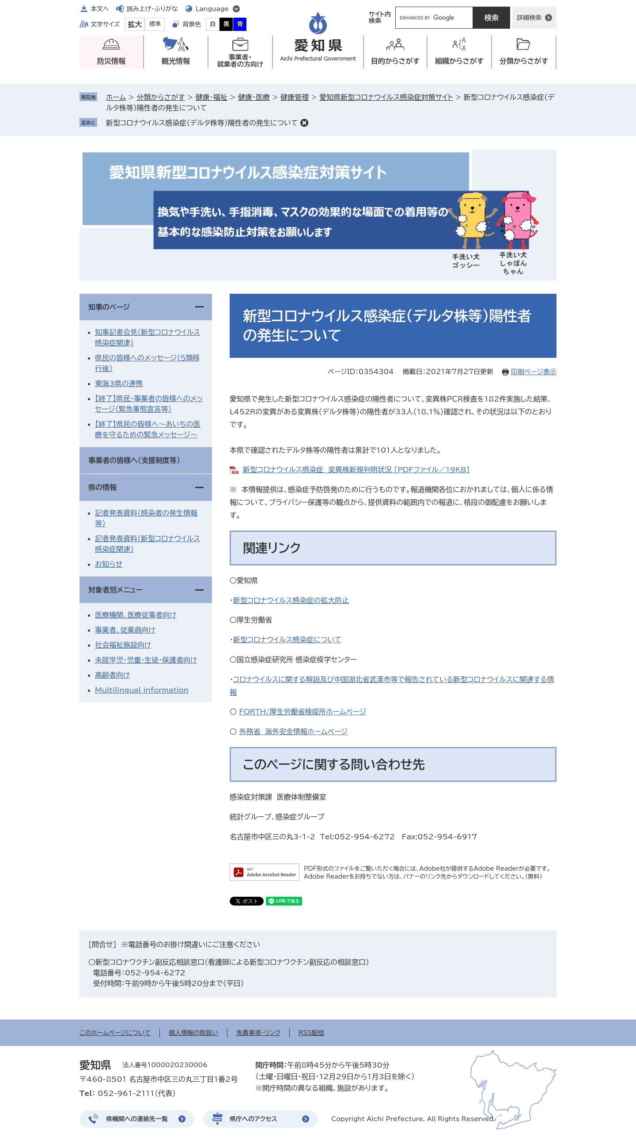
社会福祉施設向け (123, 644)
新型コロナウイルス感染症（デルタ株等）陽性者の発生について (202, 122)
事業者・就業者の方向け (240, 61)
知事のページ (109, 307)
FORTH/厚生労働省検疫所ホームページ (302, 711)
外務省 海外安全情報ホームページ (293, 731)
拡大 (135, 24)
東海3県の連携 (119, 383)
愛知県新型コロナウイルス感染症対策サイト (386, 97)
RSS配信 (312, 1033)
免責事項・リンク (258, 1033)
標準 (155, 24)
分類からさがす (160, 97)
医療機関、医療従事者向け (136, 614)
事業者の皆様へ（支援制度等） (134, 460)
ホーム (116, 97)
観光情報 (176, 60)
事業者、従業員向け (125, 629)
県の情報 (102, 487)
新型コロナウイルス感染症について (287, 639)
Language (212, 9)
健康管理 (294, 97)
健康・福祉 (211, 97)
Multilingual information (142, 690)
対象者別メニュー (115, 589)
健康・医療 (254, 97)
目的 (395, 61)
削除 (304, 123)
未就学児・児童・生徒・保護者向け (146, 659)
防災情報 (111, 60)
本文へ (100, 9)
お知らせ (108, 564)
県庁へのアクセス (253, 1119)
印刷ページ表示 (533, 371)
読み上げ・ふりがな (152, 9)
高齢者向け (112, 675)
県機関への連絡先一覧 (137, 1119)
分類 (524, 61)
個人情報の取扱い (193, 1033)
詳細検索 (529, 18)
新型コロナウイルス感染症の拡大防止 (291, 600)
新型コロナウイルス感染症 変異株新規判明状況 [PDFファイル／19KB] (356, 469)
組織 (459, 61)
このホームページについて (115, 1033)
